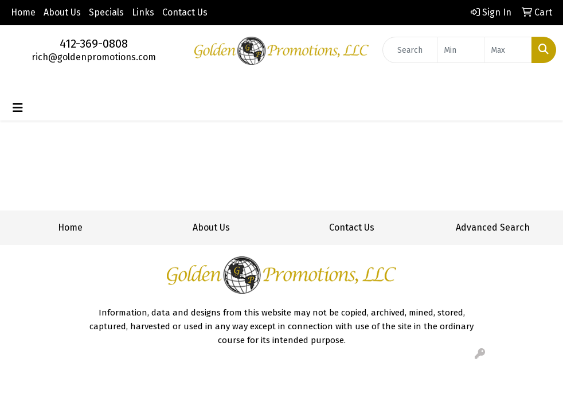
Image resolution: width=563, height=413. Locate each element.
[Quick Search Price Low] (461, 50)
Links (143, 12)
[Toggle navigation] (18, 108)
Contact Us (185, 12)
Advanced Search (493, 227)
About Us (62, 12)
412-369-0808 (94, 43)
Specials (106, 12)
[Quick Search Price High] (508, 50)
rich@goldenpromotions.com (94, 57)
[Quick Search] (410, 50)
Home (23, 12)
